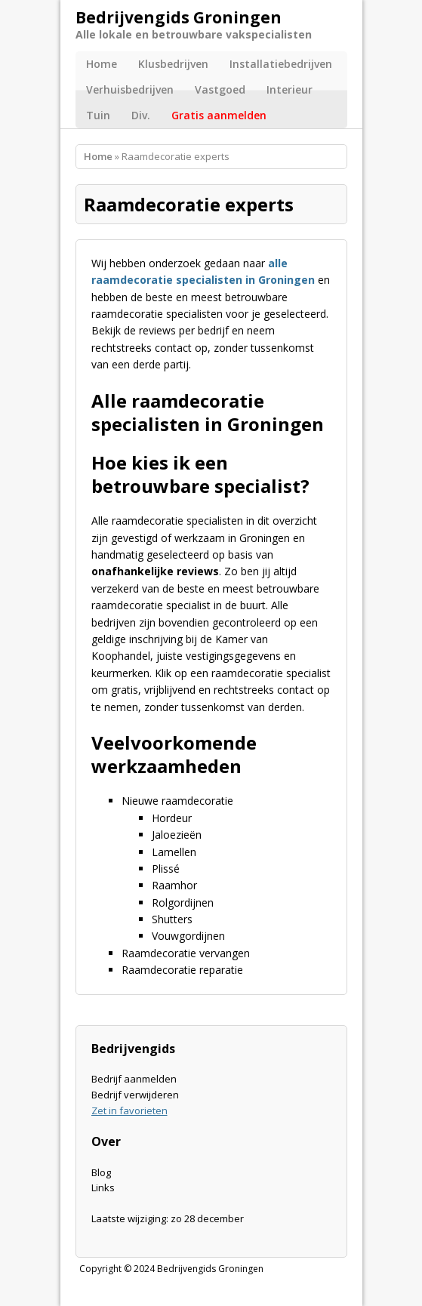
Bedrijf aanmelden (134, 1079)
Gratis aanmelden (218, 115)
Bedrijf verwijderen (135, 1094)
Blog (101, 1172)
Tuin (98, 115)
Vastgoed (220, 89)
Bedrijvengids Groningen (210, 1268)
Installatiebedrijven (280, 64)
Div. (140, 115)
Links (103, 1187)
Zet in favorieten (129, 1110)
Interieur (289, 89)
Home (101, 64)
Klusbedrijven (173, 64)
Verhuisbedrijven (130, 89)
